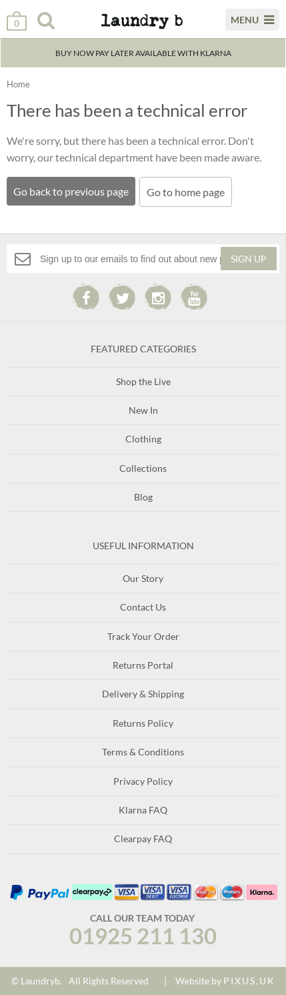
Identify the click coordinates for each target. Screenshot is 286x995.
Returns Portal (143, 665)
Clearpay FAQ (143, 838)
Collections (143, 468)
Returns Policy (143, 723)
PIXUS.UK (249, 980)
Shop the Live (143, 381)
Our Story (143, 578)
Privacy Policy (143, 781)
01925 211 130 (143, 935)
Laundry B (133, 26)
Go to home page (186, 192)
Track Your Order (143, 636)
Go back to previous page (71, 191)
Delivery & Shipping (143, 693)
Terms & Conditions (143, 751)
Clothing (143, 438)
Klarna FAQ (143, 809)
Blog (143, 497)
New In (143, 410)
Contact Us (143, 607)
